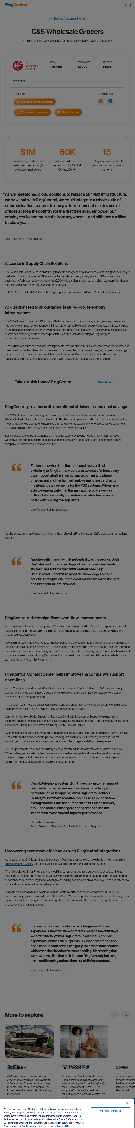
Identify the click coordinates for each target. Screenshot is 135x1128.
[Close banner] (127, 1103)
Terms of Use (63, 1126)
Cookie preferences (110, 1111)
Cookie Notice (29, 1126)
